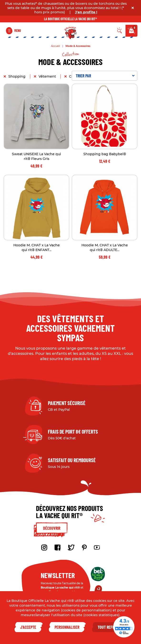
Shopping (17, 76)
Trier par (105, 75)
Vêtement (48, 76)
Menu (17, 31)
